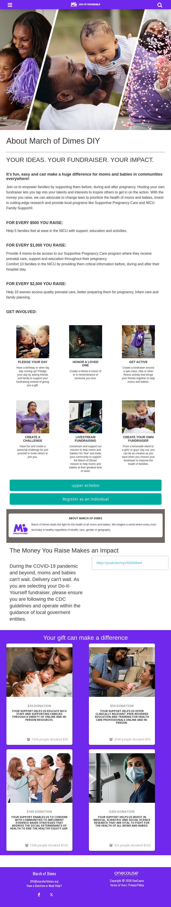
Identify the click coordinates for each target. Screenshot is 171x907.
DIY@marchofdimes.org (44, 881)
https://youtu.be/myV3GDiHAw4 (119, 563)
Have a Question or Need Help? (44, 885)
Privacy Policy (136, 885)
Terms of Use (118, 885)
